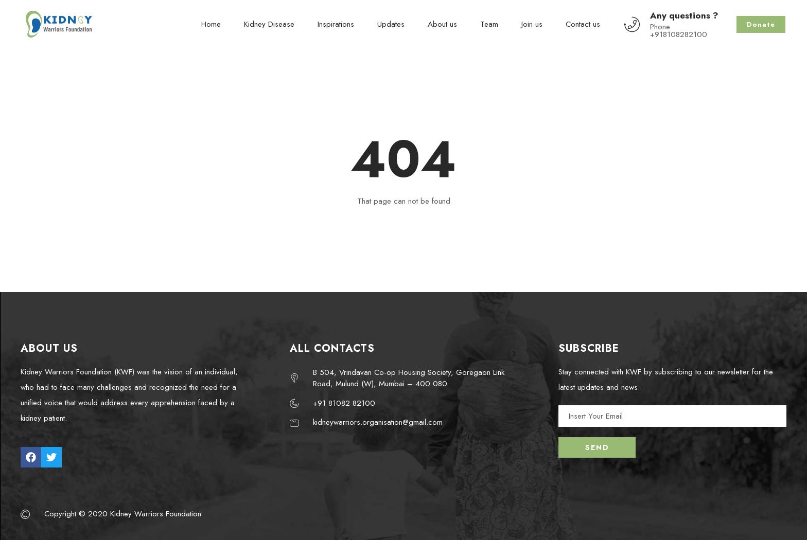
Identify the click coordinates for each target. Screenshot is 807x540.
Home (211, 24)
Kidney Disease (269, 24)
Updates (391, 24)
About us (442, 24)
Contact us (583, 24)
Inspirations (336, 24)
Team (489, 24)
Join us (531, 24)
